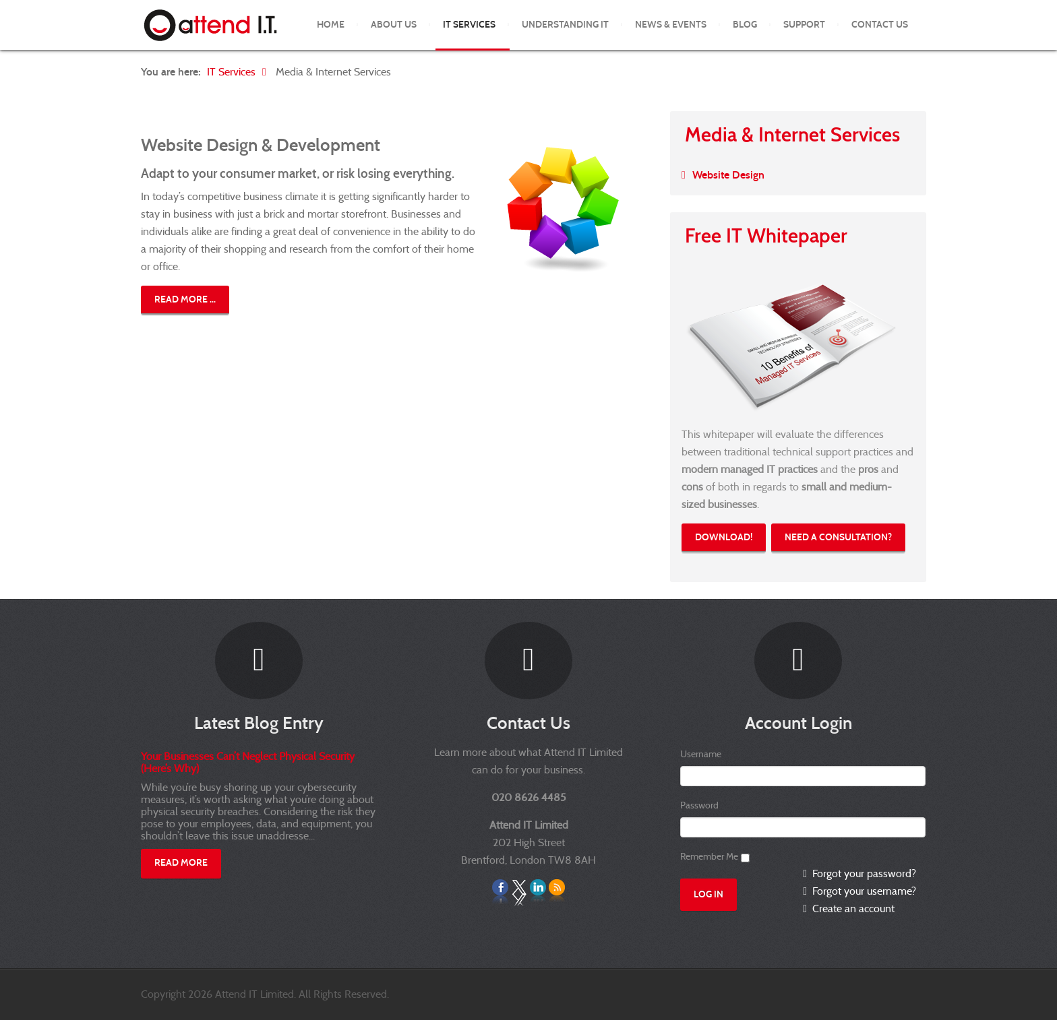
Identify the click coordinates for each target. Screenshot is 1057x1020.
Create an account (852, 908)
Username (700, 754)
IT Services (469, 24)
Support (804, 24)
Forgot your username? (863, 891)
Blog (745, 24)
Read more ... (185, 299)
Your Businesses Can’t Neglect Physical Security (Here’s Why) (248, 762)
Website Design (728, 174)
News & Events (670, 24)
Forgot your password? (863, 873)
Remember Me (709, 856)
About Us (394, 24)
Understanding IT (565, 24)
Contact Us (879, 24)
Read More (181, 862)
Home (330, 24)
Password (699, 805)
